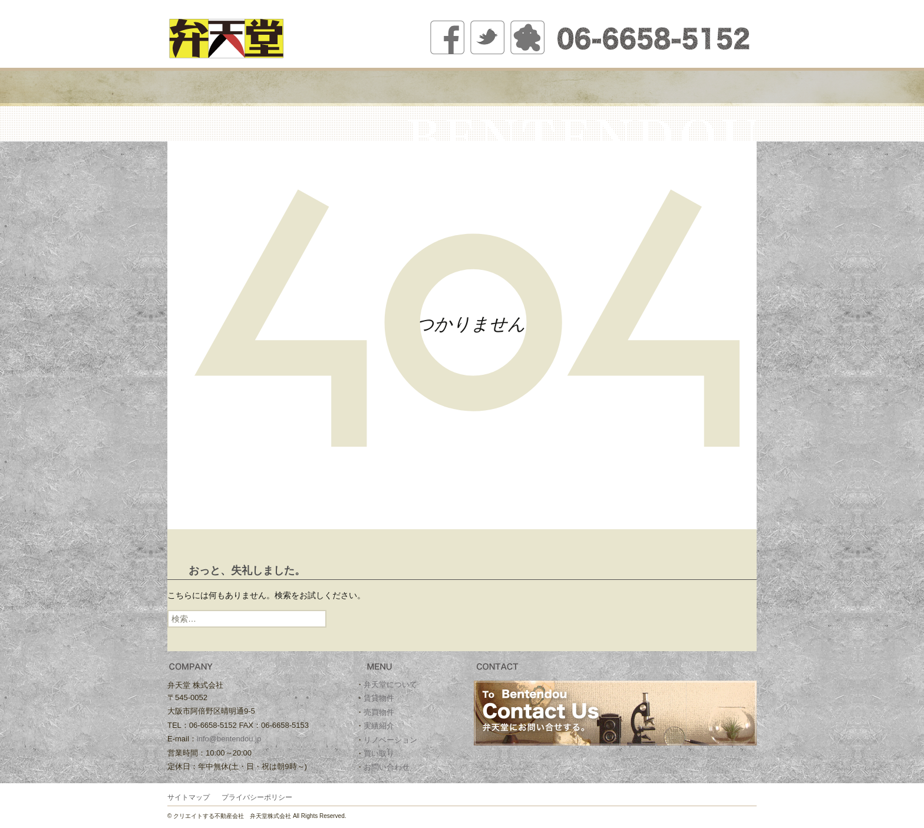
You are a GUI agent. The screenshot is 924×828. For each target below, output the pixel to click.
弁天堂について (278, 87)
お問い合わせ (720, 87)
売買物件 (425, 87)
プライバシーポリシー (257, 797)
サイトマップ (188, 797)
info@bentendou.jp (229, 738)
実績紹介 (499, 87)
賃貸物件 (351, 87)
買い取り (646, 87)
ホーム (204, 87)
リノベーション (572, 87)
